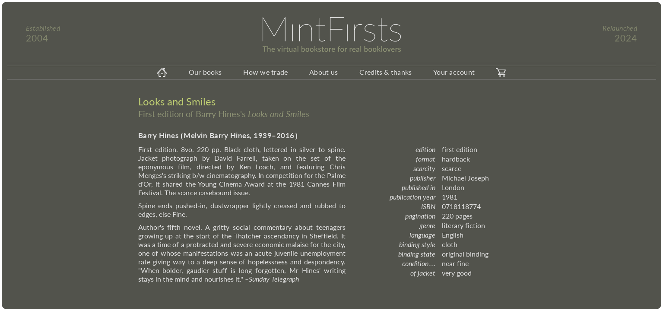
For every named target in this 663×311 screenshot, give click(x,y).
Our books (205, 72)
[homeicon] (162, 73)
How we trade (265, 72)
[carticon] (501, 73)
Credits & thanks (385, 72)
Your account (454, 72)
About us (323, 72)
